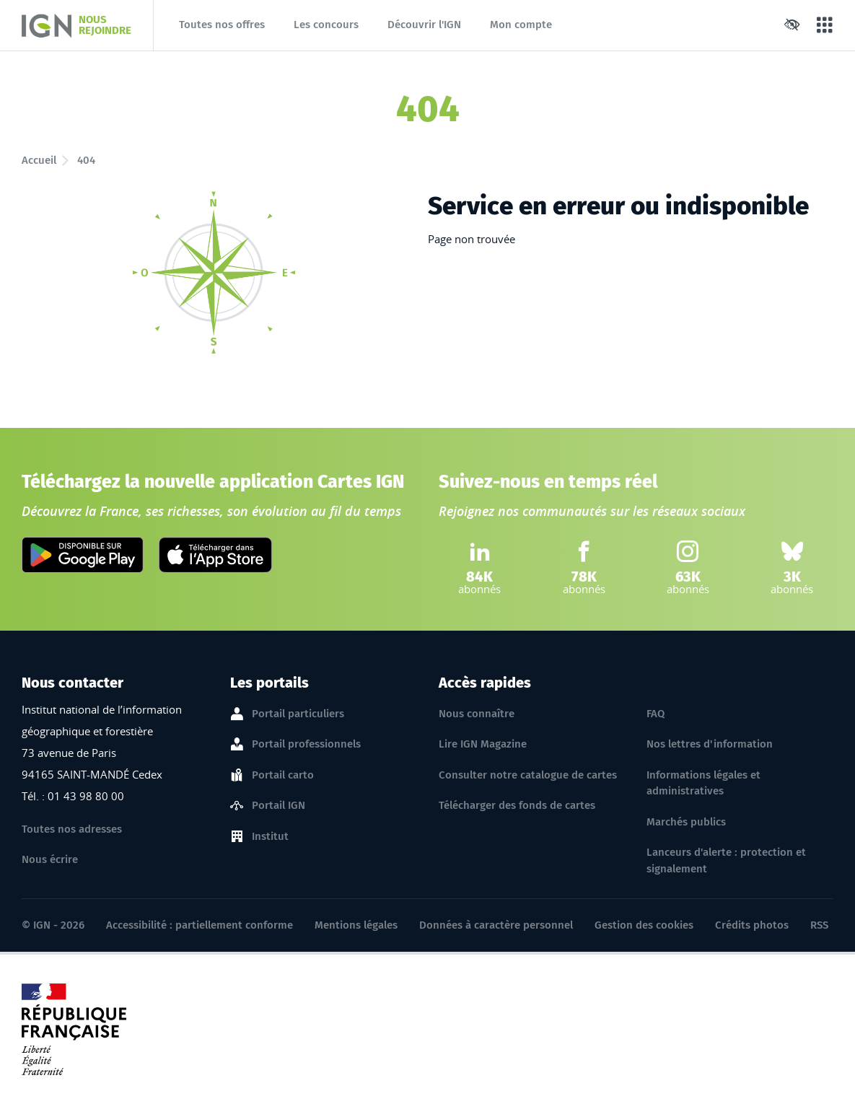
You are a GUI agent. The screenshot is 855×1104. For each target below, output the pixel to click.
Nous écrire (50, 859)
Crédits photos (752, 925)
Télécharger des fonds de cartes (517, 805)
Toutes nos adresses (72, 829)
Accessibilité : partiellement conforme (199, 925)
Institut (270, 837)
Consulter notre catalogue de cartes (528, 774)
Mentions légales (356, 925)
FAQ (655, 713)
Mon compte (521, 24)
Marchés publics (686, 821)
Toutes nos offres (222, 24)
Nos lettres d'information (709, 743)
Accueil (39, 160)
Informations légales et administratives (703, 783)
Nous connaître (476, 713)
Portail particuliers (298, 714)
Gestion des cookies (644, 925)
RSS (819, 925)
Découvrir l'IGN (424, 24)
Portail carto (283, 775)
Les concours (326, 24)
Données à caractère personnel (496, 925)
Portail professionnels (306, 744)
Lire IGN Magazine (483, 743)
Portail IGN (278, 806)
